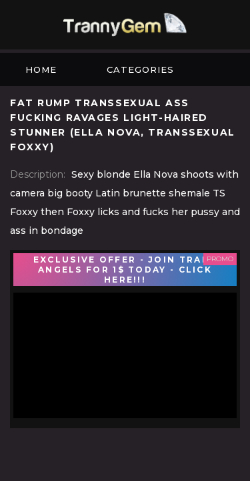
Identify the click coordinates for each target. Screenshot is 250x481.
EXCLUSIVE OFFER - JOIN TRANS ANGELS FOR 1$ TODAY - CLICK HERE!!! (125, 270)
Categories (140, 69)
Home (41, 69)
